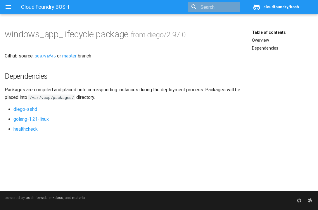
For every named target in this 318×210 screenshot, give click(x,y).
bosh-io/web (37, 197)
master (69, 56)
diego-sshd (25, 109)
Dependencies (265, 48)
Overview (260, 40)
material (79, 197)
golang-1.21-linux (31, 119)
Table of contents (269, 32)
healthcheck (25, 129)
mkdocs (56, 197)
